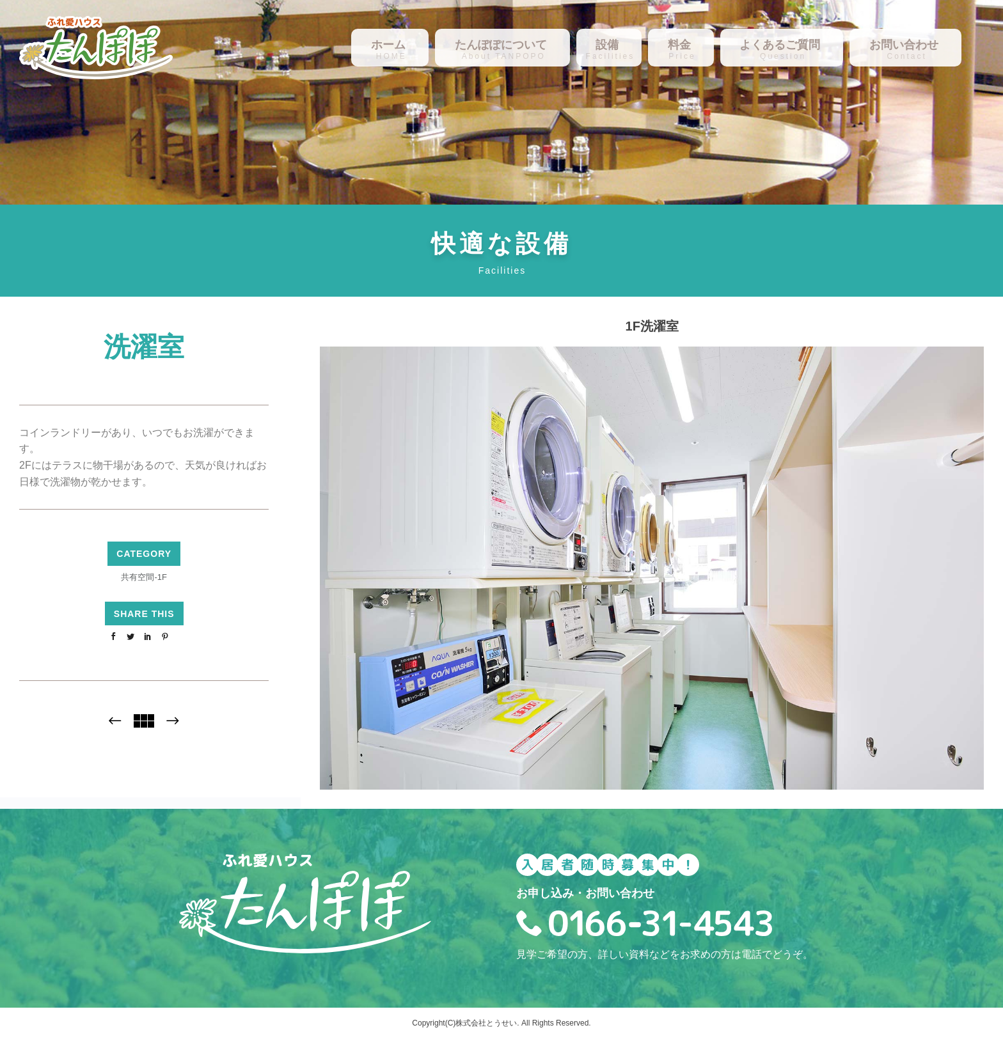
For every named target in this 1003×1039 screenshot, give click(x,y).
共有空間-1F (144, 577)
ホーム (388, 44)
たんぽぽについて (501, 44)
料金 (679, 44)
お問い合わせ (903, 44)
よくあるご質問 (779, 44)
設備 (607, 44)
